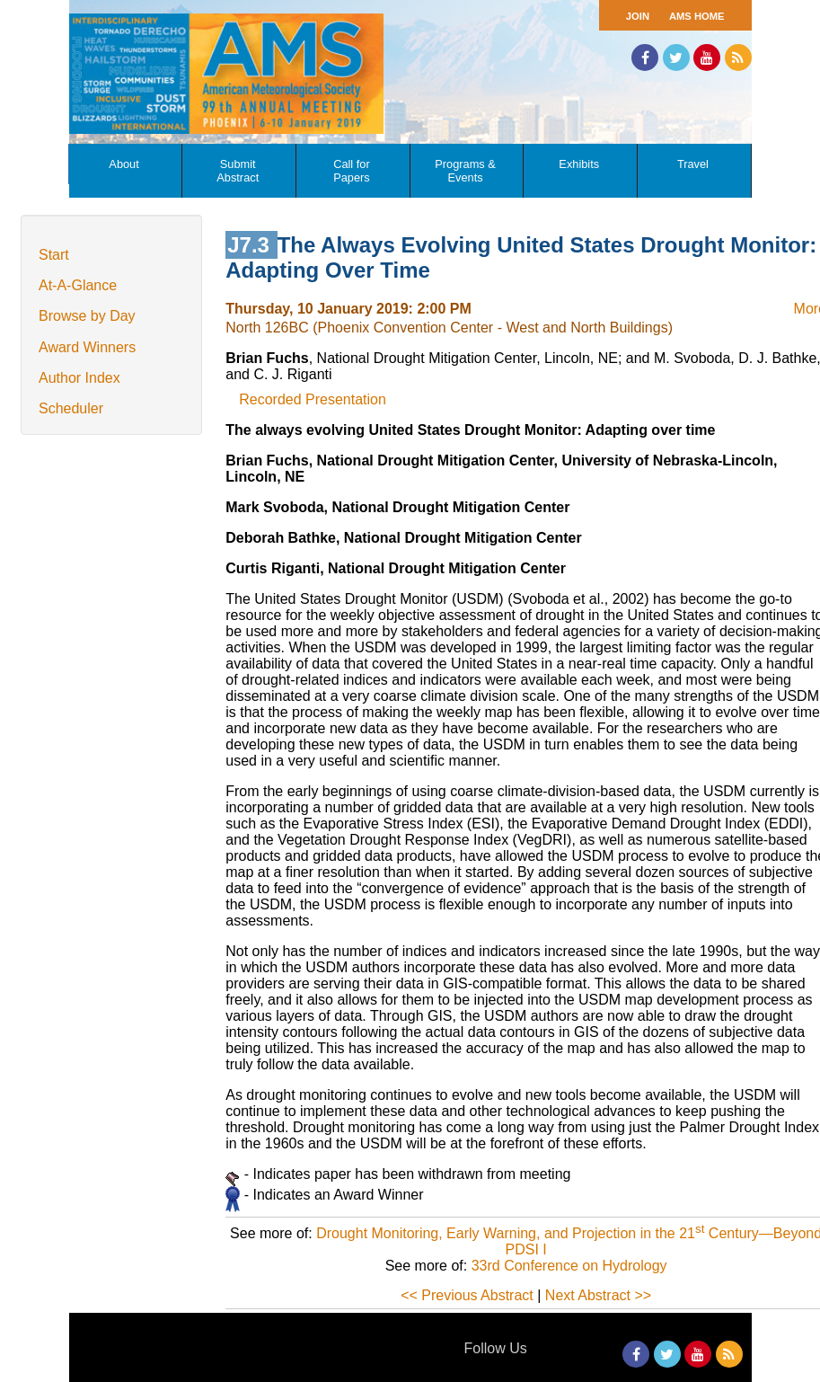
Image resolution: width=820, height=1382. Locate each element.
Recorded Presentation (312, 399)
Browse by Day (87, 315)
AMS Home (697, 16)
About (123, 164)
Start (54, 254)
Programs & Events (465, 170)
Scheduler (71, 408)
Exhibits (579, 164)
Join (637, 16)
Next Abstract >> (598, 1295)
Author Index (79, 377)
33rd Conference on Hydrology (569, 1265)
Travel (693, 164)
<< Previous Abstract (467, 1295)
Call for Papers (351, 170)
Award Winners (87, 347)
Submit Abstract (237, 170)
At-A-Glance (78, 285)
